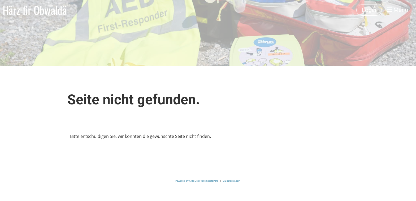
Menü (397, 10)
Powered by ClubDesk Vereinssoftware (196, 180)
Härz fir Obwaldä (35, 10)
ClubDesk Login (231, 180)
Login (369, 10)
